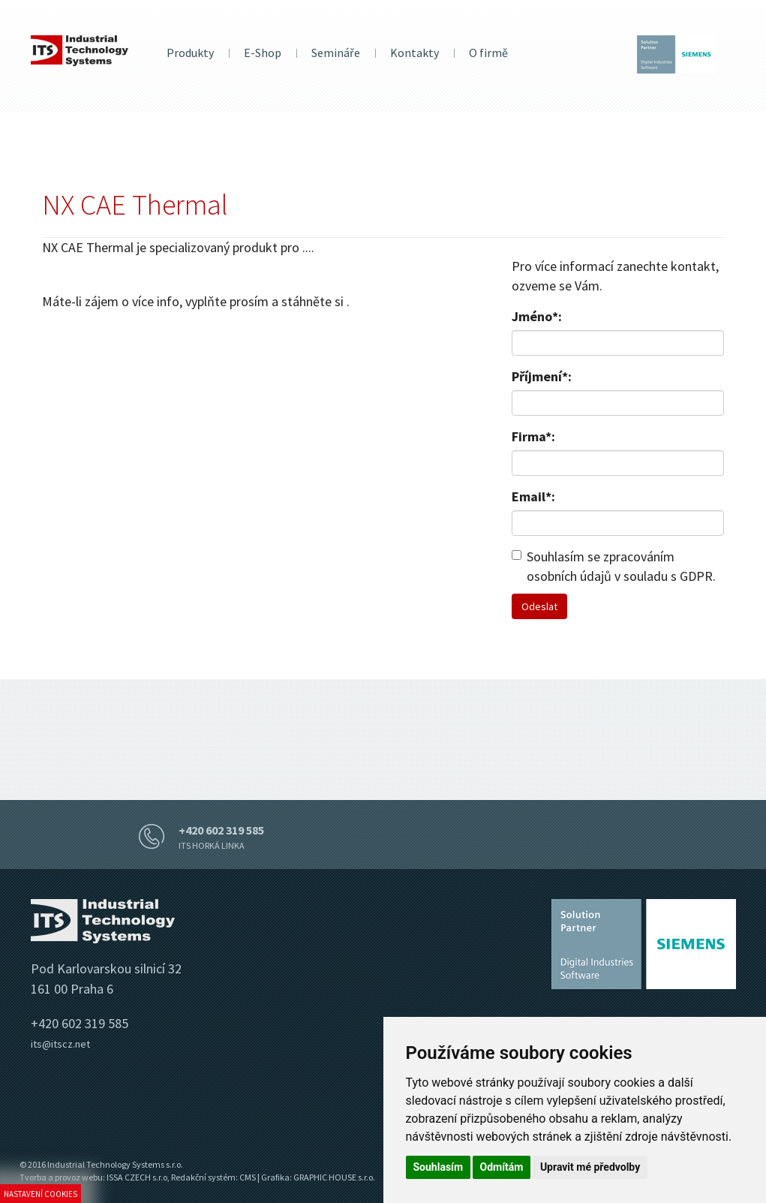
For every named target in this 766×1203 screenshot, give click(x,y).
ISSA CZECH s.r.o (137, 1177)
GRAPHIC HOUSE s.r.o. (334, 1177)
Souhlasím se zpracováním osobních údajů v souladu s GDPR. (614, 566)
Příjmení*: (542, 376)
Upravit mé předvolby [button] (590, 1167)
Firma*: (533, 436)
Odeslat (539, 606)
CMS (247, 1177)
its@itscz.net (60, 1044)
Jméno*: (537, 316)
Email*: (533, 496)
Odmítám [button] (502, 1167)
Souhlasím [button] (438, 1167)
